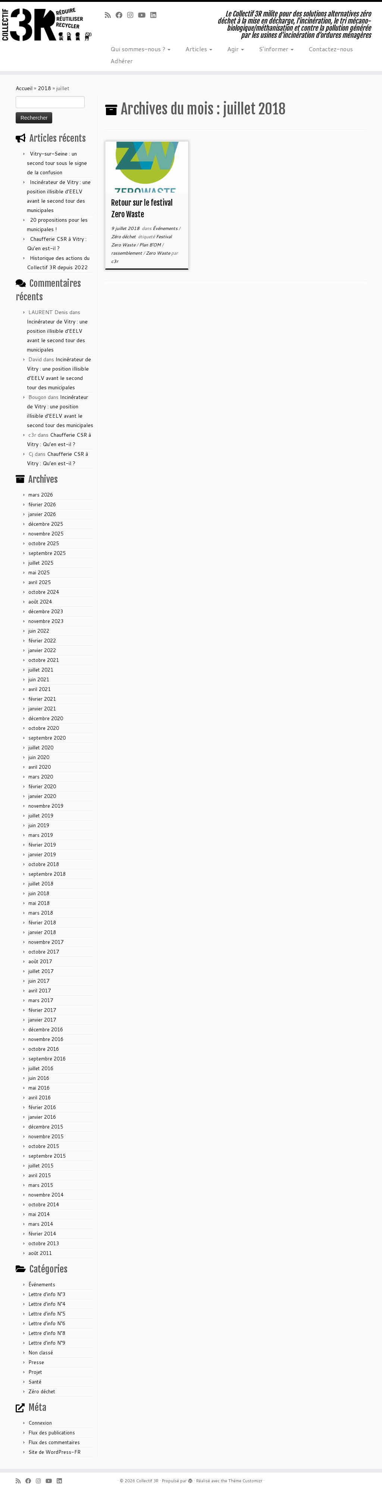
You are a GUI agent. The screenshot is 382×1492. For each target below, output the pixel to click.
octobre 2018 (43, 864)
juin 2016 (38, 1078)
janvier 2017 (42, 1019)
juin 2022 (38, 630)
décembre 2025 (45, 524)
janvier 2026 (42, 514)
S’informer (276, 48)
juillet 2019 (40, 815)
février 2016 (42, 1107)
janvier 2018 (42, 932)
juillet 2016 (40, 1068)
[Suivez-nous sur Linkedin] (155, 15)
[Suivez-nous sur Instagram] (132, 15)
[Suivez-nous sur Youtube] (144, 15)
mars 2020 (40, 776)
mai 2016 (39, 1087)
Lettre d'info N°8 (46, 1333)
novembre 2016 (45, 1039)
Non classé (40, 1352)
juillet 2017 (40, 971)
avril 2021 (39, 689)
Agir (235, 48)
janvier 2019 (42, 854)
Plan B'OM (150, 245)
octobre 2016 (43, 1049)
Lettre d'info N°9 (46, 1342)
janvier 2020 (42, 796)
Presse (36, 1362)
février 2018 (42, 922)
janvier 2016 (42, 1117)
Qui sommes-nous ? (140, 48)
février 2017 (42, 1010)
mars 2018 (40, 912)
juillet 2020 (40, 747)
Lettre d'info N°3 (46, 1294)
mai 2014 (39, 1214)
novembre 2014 (45, 1194)
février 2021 (42, 699)
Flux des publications (51, 1432)
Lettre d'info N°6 (46, 1323)
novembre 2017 (45, 942)
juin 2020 (38, 757)
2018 (44, 88)
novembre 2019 (45, 805)
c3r (114, 261)
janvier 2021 (42, 708)
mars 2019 (40, 835)
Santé (34, 1381)
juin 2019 (38, 825)
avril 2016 (39, 1097)
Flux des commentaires (54, 1442)
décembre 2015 (45, 1126)
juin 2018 (38, 893)
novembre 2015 (45, 1136)
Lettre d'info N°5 (46, 1313)
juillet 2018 (40, 883)
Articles (198, 48)
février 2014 (42, 1233)
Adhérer (121, 60)
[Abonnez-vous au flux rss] (110, 15)
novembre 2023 (45, 621)
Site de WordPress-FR (54, 1452)
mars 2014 (40, 1224)
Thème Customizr (245, 1481)
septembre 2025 (47, 553)
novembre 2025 (45, 533)
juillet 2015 (40, 1165)
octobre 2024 (43, 592)
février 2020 (42, 786)
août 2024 (40, 601)
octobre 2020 (43, 728)
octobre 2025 (43, 543)
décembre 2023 (45, 611)
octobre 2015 (43, 1146)
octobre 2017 (43, 951)
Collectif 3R (147, 1481)
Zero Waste (158, 253)
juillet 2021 (40, 669)
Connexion (40, 1422)
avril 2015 (39, 1175)
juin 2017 (38, 980)
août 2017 (40, 961)
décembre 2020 (45, 718)
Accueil (24, 88)
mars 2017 (40, 1000)
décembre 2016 (45, 1029)
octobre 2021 (43, 660)
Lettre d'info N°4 (46, 1304)
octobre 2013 (43, 1243)
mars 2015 (40, 1185)
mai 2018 (39, 903)
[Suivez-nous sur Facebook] (121, 15)
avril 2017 (39, 990)
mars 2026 (40, 494)
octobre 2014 (43, 1204)
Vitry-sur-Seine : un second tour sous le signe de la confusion (57, 163)
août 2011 (40, 1253)
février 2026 (42, 504)
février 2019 (42, 844)
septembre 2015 (47, 1155)
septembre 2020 (47, 737)
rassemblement (127, 253)
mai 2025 (39, 572)
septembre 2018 (47, 874)
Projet (35, 1372)
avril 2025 (39, 582)
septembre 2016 (47, 1058)
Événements (41, 1284)
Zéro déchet (41, 1391)
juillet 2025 (40, 562)
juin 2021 (38, 679)
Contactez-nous (331, 48)
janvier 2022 (42, 650)
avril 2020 (39, 767)
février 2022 (42, 640)
